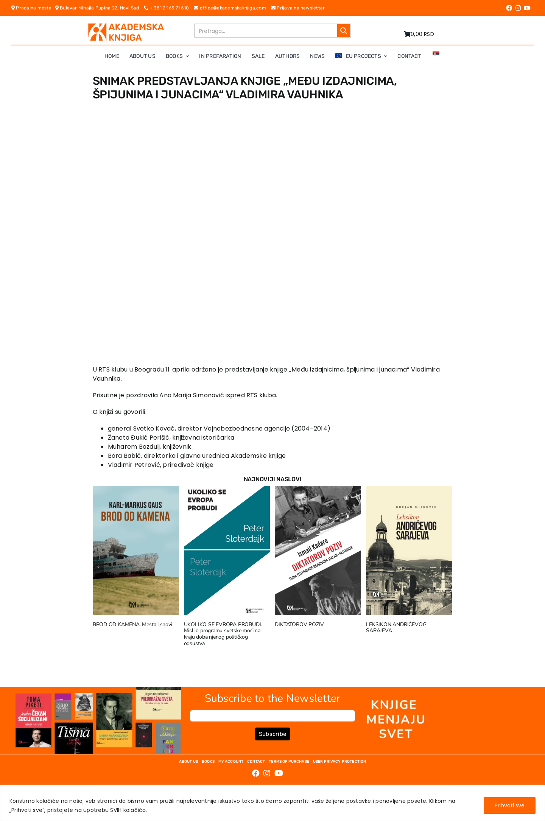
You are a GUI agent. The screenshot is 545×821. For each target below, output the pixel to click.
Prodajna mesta (33, 8)
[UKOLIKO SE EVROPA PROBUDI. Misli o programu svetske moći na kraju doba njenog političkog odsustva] (227, 490)
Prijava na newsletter (298, 8)
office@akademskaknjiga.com (232, 8)
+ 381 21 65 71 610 (169, 8)
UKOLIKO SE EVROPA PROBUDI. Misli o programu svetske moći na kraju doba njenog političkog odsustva (223, 634)
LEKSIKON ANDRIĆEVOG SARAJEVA (396, 627)
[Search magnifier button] (343, 30)
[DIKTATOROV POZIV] (318, 490)
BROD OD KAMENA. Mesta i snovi (132, 624)
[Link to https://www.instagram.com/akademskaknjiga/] (518, 8)
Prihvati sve (510, 805)
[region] (272, 803)
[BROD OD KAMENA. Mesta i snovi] (136, 490)
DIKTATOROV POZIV (299, 624)
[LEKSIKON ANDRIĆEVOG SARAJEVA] (409, 490)
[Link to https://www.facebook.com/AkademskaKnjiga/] (509, 8)
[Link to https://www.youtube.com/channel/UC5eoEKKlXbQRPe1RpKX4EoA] (527, 8)
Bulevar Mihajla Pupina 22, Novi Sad (99, 8)
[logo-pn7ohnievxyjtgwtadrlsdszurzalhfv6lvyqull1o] (126, 26)
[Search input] (266, 30)
